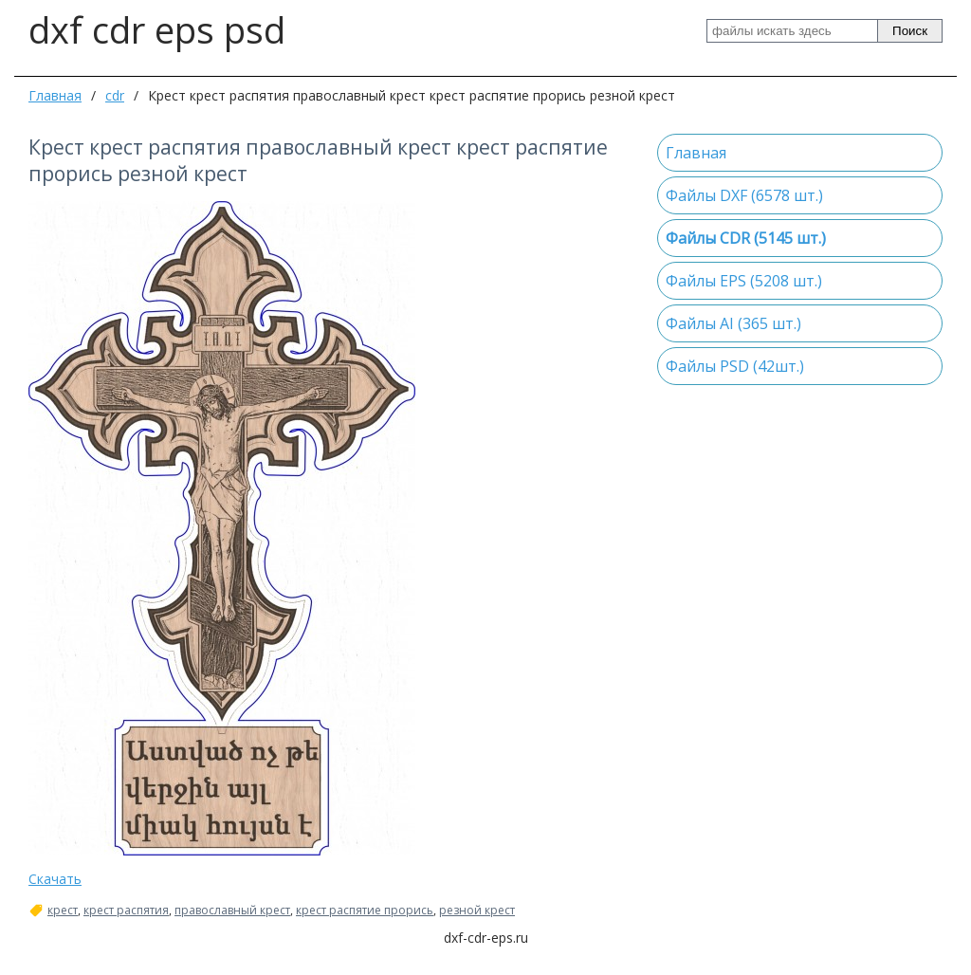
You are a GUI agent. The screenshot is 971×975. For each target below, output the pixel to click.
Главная (55, 95)
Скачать (55, 879)
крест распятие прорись (364, 910)
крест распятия (126, 910)
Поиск (909, 31)
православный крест (232, 910)
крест (62, 910)
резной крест (477, 910)
